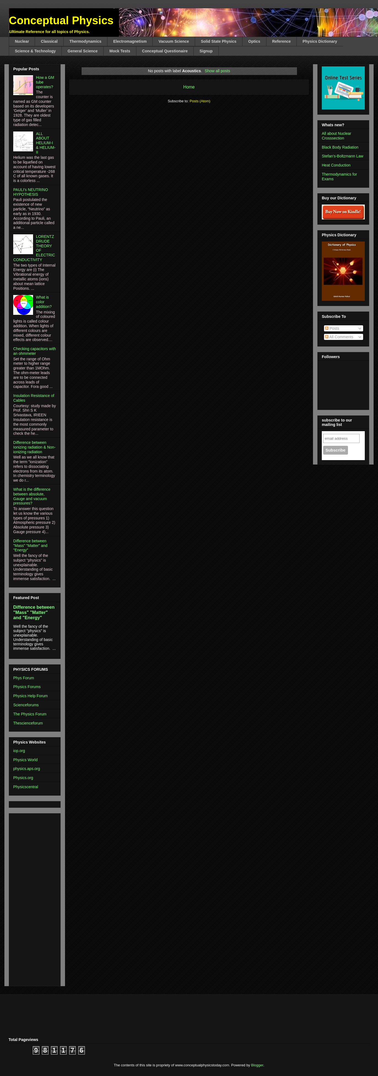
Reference (281, 41)
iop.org (19, 750)
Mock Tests (119, 51)
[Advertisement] (29, 898)
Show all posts (217, 71)
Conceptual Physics (61, 20)
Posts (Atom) (200, 101)
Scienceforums (26, 705)
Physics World (25, 760)
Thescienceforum (28, 723)
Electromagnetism (130, 41)
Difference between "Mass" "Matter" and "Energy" (30, 545)
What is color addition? (44, 302)
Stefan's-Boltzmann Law (342, 156)
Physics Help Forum (30, 696)
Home (189, 87)
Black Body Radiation (340, 147)
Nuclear (22, 41)
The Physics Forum (30, 714)
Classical (49, 41)
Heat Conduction (336, 165)
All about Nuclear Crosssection (336, 135)
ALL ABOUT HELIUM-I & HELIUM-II (46, 143)
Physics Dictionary (320, 41)
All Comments (339, 337)
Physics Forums (27, 687)
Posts (332, 328)
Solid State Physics (218, 41)
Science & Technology (35, 51)
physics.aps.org (26, 768)
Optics (254, 41)
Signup (205, 51)
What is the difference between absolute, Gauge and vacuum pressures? (31, 496)
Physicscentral (25, 787)
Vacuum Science (173, 41)
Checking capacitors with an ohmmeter (34, 351)
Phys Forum (23, 678)
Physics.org (23, 778)
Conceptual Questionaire (165, 51)
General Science (83, 51)
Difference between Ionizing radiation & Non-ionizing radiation (34, 447)
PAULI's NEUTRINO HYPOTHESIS (30, 192)
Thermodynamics (85, 41)
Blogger (257, 1065)
